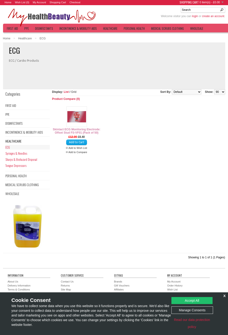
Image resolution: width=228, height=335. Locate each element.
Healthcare (110, 28)
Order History (174, 285)
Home (8, 2)
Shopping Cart (58, 2)
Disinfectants (44, 28)
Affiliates (119, 289)
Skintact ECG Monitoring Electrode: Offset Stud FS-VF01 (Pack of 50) (76, 131)
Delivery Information (19, 285)
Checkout (74, 2)
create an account (213, 16)
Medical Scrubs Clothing (167, 28)
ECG (43, 38)
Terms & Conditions (19, 289)
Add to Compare (77, 152)
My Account (39, 2)
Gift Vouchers (122, 285)
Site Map (66, 289)
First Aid (12, 28)
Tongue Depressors (15, 165)
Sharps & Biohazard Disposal (21, 159)
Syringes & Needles (16, 153)
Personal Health (134, 28)
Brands (118, 281)
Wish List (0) (22, 2)
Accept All (192, 300)
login (195, 16)
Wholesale (196, 28)
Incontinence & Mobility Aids (78, 28)
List (66, 92)
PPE (26, 28)
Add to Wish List (78, 148)
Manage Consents (192, 310)
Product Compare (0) (66, 99)
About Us (13, 281)
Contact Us (67, 281)
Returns (65, 285)
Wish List (172, 289)
